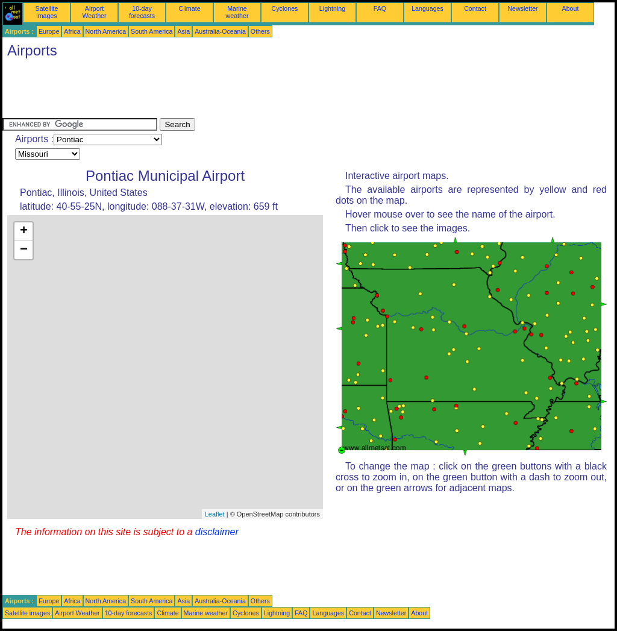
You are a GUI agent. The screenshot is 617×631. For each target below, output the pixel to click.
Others (260, 31)
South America (151, 31)
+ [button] (24, 231)
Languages (427, 8)
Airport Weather (94, 12)
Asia (183, 31)
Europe (49, 31)
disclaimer (217, 532)
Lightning (332, 8)
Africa (72, 31)
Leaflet (215, 514)
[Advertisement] (221, 91)
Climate (189, 8)
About (570, 8)
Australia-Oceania (220, 31)
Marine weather (237, 12)
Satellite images (47, 12)
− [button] (24, 250)
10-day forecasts (142, 12)
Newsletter (522, 8)
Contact (475, 8)
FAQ (380, 8)
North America (106, 31)
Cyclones (285, 8)
